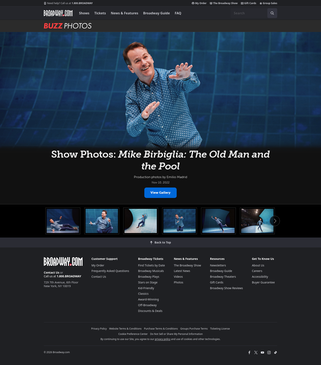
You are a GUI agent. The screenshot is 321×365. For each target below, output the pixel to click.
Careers (257, 271)
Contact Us (51, 272)
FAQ (178, 13)
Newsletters (218, 265)
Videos (178, 277)
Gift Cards (248, 3)
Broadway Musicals (151, 271)
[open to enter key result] (272, 13)
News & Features (124, 13)
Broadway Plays (148, 277)
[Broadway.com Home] (58, 13)
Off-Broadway (147, 305)
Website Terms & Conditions (125, 328)
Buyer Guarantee (263, 282)
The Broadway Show (224, 3)
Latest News (182, 271)
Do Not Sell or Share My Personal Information (176, 334)
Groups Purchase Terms (194, 328)
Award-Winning (148, 299)
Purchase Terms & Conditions (161, 328)
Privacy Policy (99, 328)
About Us (258, 265)
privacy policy (162, 339)
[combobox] (254, 13)
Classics (143, 294)
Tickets (100, 13)
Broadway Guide (156, 13)
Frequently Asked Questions (110, 271)
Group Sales (268, 3)
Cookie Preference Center (133, 334)
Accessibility (260, 277)
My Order (199, 3)
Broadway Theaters (223, 277)
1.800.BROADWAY (68, 3)
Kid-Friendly (146, 288)
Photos (178, 282)
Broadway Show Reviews (226, 288)
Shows (84, 13)
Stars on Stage (148, 282)
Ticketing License (220, 328)
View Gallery (160, 192)
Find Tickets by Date (151, 265)
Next (275, 221)
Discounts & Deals (150, 311)
